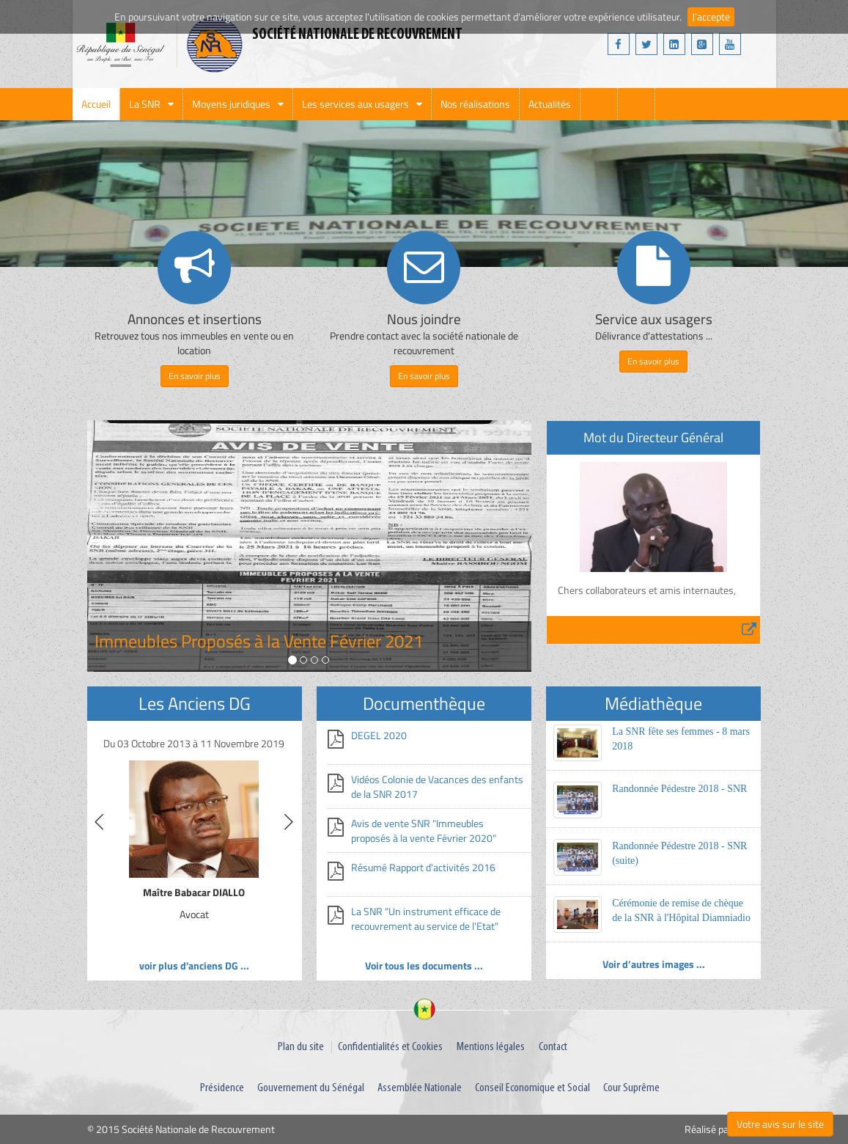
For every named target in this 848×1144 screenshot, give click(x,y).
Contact (553, 1047)
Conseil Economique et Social (532, 1088)
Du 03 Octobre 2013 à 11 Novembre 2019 (193, 743)
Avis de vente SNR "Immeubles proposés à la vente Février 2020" (423, 830)
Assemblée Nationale (419, 1088)
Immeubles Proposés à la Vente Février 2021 (259, 641)
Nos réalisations (475, 103)
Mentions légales (491, 1047)
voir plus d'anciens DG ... (194, 965)
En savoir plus (195, 376)
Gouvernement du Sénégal (310, 1088)
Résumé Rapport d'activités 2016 (423, 867)
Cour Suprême (631, 1088)
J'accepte (711, 16)
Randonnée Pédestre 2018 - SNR (679, 788)
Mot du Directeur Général (653, 437)
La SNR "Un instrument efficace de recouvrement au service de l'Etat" (426, 918)
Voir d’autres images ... (653, 964)
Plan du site (301, 1047)
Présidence (222, 1088)
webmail (636, 104)
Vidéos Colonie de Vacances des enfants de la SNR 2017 (437, 786)
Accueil (96, 103)
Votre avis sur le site (780, 1124)
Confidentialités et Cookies (390, 1047)
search (598, 104)
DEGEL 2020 (379, 735)
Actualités (549, 103)
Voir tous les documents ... (424, 965)
